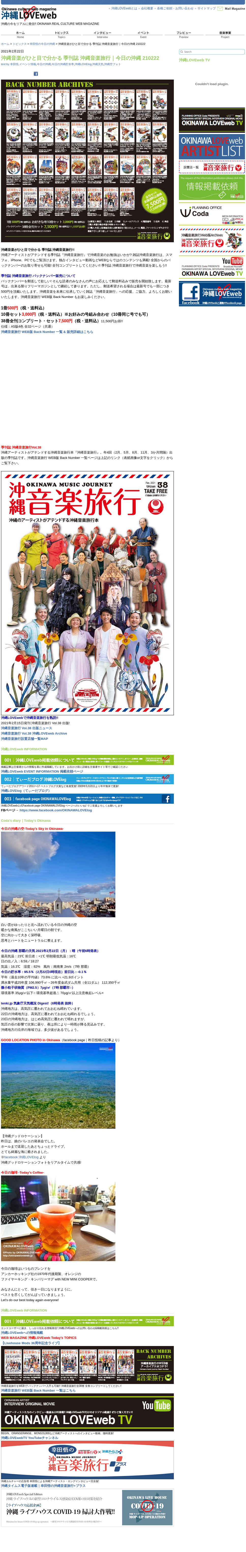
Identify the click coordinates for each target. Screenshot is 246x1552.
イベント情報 (27, 64)
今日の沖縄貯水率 (63, 64)
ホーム (5, 43)
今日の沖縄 (44, 64)
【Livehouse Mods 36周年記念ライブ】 (31, 1343)
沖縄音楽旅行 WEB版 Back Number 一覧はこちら (38, 1390)
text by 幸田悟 (10, 64)
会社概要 (147, 8)
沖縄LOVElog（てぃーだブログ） (26, 791)
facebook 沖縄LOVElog (21, 1157)
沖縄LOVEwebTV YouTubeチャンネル (29, 1438)
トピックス (20, 43)
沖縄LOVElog (83, 64)
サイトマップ (206, 8)
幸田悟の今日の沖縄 (42, 43)
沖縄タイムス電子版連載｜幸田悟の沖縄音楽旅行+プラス (43, 1486)
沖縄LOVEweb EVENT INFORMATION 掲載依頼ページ (42, 771)
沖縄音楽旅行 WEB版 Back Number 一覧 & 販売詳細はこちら (47, 332)
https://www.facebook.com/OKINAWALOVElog (56, 810)
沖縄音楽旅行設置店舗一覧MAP (24, 739)
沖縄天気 (97, 64)
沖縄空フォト (112, 64)
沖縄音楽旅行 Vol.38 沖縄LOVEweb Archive (34, 733)
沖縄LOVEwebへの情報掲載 (22, 1333)
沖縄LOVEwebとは (124, 8)
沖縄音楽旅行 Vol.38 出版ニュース (26, 728)
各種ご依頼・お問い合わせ (175, 8)
